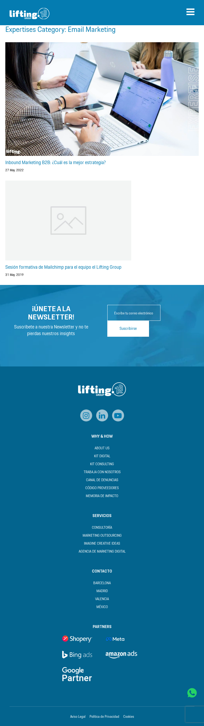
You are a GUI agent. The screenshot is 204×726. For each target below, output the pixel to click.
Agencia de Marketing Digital (102, 551)
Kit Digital (102, 456)
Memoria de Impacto (102, 496)
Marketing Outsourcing (102, 535)
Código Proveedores (102, 488)
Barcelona (102, 583)
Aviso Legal (78, 717)
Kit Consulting (102, 464)
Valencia (102, 599)
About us (102, 448)
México (102, 607)
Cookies (128, 717)
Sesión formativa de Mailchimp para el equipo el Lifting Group (63, 267)
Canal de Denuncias (102, 480)
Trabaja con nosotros (102, 472)
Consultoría (102, 527)
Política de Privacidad (104, 717)
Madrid (102, 591)
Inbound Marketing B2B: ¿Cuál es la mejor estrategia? (55, 162)
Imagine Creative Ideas (102, 543)
